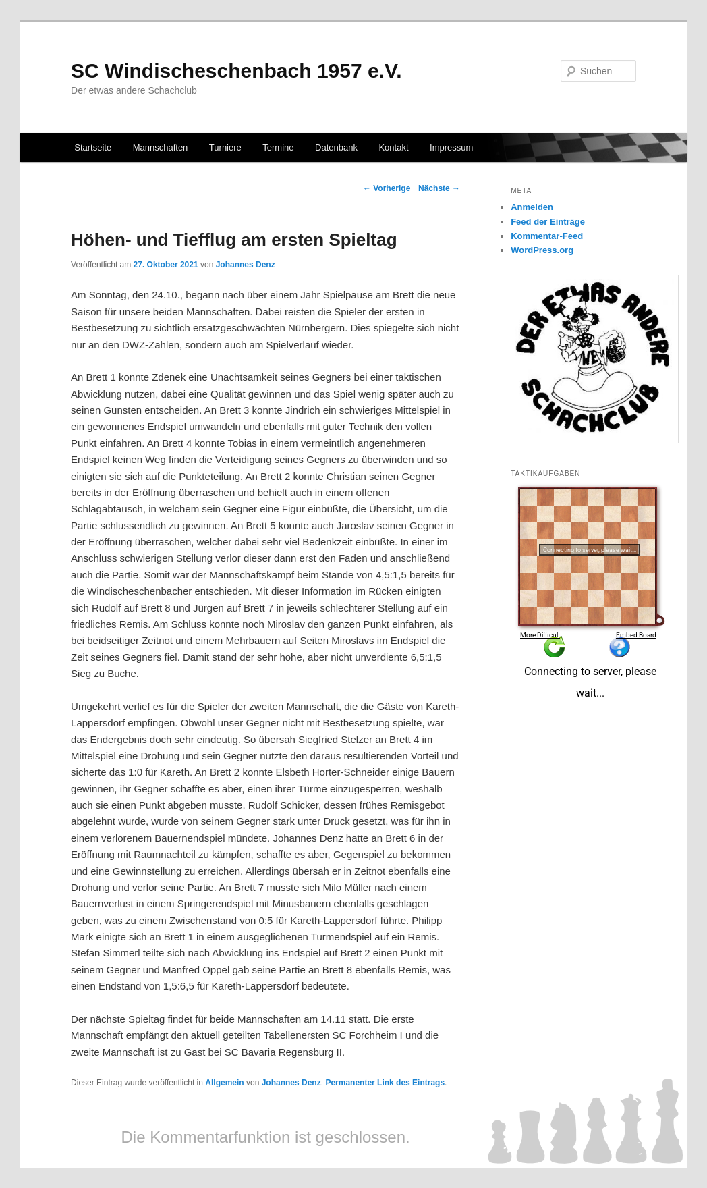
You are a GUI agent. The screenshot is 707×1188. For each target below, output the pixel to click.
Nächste (439, 188)
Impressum (451, 147)
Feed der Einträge (548, 222)
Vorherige (386, 188)
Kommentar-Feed (547, 236)
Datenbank (336, 147)
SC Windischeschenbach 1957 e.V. (236, 70)
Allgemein (224, 1082)
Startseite (92, 147)
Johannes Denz (245, 264)
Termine (277, 147)
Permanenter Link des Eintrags (385, 1082)
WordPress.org (542, 250)
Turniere (225, 147)
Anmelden (532, 207)
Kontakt (393, 147)
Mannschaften (160, 147)
